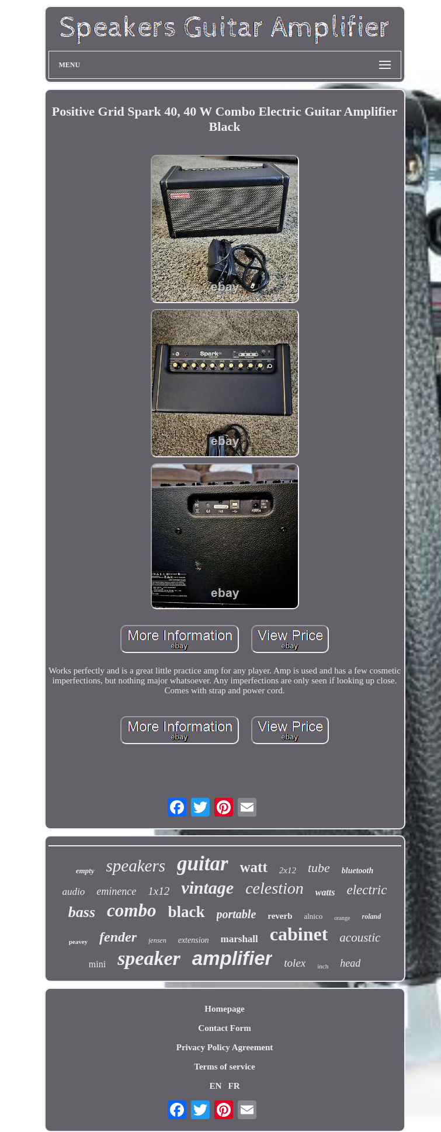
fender (118, 937)
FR (234, 1086)
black (186, 912)
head (350, 963)
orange (342, 918)
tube (319, 867)
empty (85, 870)
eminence (116, 891)
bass (81, 912)
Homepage (224, 1008)
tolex (294, 963)
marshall (239, 939)
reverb (280, 916)
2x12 (287, 870)
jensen (157, 940)
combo (131, 910)
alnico (313, 916)
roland (371, 916)
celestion (274, 888)
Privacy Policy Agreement (224, 1047)
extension (193, 940)
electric (367, 890)
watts (325, 892)
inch (322, 966)
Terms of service (224, 1066)
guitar (202, 863)
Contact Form (224, 1028)
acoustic (359, 937)
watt (254, 867)
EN (215, 1086)
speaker (148, 958)
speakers (135, 865)
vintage (207, 887)
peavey (78, 941)
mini (97, 964)
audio (73, 891)
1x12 (158, 891)
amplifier (232, 958)
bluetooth (357, 870)
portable (236, 914)
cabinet (299, 934)
